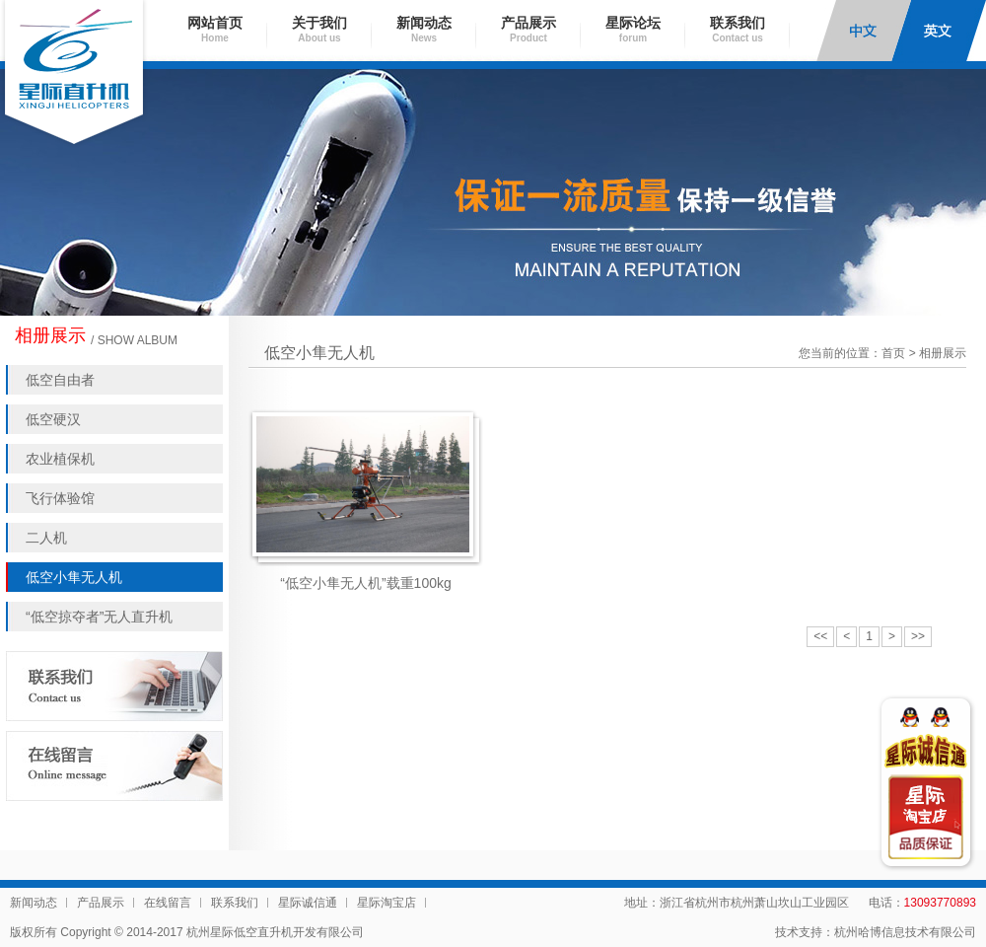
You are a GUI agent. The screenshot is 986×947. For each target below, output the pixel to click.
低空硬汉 (53, 419)
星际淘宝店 (386, 903)
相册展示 (942, 353)
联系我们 (737, 29)
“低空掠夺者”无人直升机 (99, 616)
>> (918, 636)
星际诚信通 (307, 903)
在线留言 (167, 903)
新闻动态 (424, 29)
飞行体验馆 (60, 498)
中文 (863, 30)
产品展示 (528, 29)
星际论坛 (633, 29)
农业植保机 (60, 459)
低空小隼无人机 (74, 577)
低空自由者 (60, 380)
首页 (893, 353)
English (938, 30)
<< (820, 636)
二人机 (46, 538)
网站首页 (215, 29)
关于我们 (319, 29)
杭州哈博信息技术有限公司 (905, 932)
